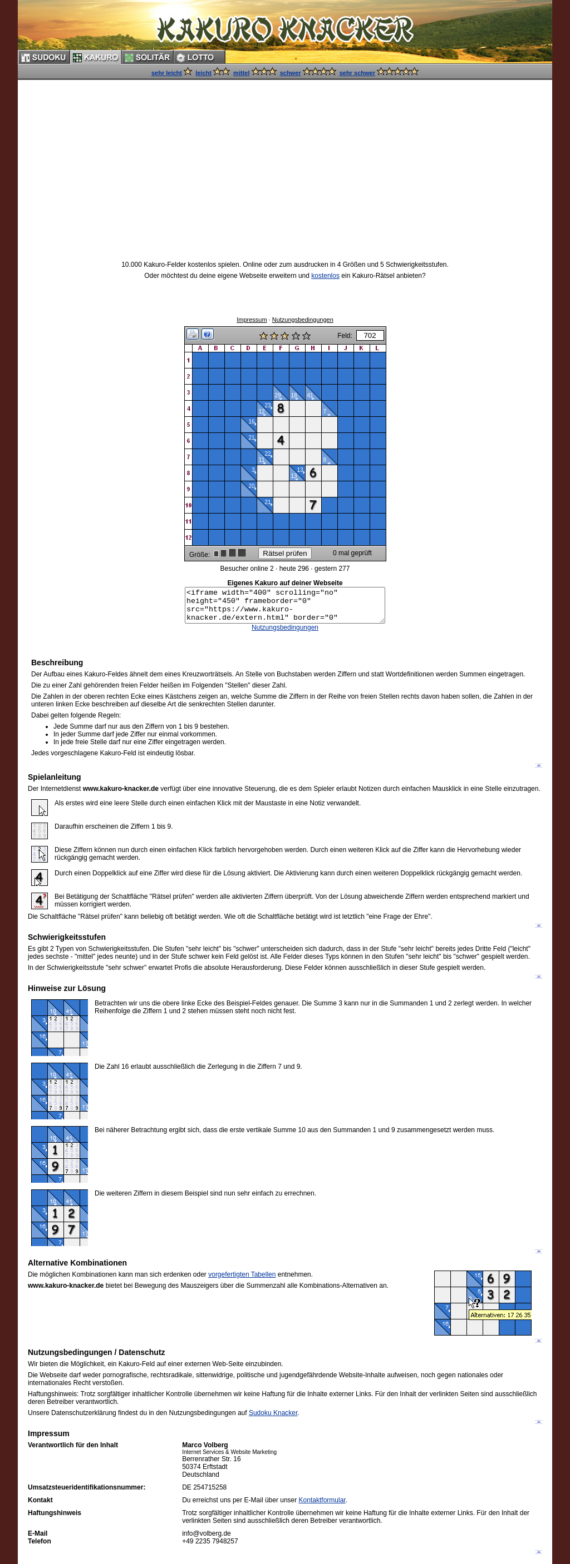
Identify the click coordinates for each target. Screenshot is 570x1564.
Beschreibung (57, 662)
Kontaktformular (322, 1500)
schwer (290, 72)
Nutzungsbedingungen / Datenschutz (96, 1352)
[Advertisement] (285, 159)
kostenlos (325, 276)
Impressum (252, 316)
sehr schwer (357, 72)
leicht (203, 72)
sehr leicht (166, 72)
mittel (241, 72)
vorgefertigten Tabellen (242, 1274)
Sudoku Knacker (273, 1413)
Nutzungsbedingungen (302, 316)
